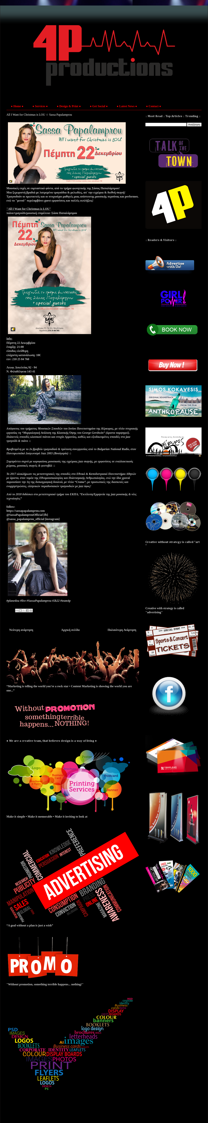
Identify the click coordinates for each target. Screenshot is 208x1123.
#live (23, 600)
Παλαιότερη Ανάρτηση (122, 629)
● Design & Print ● (69, 106)
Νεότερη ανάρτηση (21, 629)
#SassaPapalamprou (39, 600)
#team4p (65, 600)
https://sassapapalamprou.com (25, 510)
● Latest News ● (127, 106)
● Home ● (17, 106)
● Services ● (40, 106)
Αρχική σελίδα (70, 629)
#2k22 (55, 600)
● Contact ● (153, 106)
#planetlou (12, 600)
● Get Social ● (99, 106)
